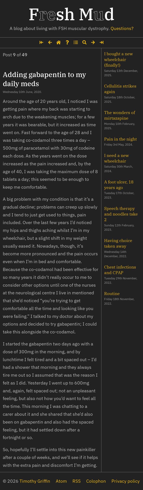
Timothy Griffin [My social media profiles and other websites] (35, 481)
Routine (112, 293)
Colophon (96, 481)
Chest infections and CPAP (120, 269)
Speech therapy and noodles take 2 (121, 214)
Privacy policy (125, 481)
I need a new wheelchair (116, 158)
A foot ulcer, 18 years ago (118, 184)
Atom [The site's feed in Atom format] (61, 481)
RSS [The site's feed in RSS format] (76, 481)
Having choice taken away (118, 243)
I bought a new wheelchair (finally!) (118, 59)
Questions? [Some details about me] (122, 28)
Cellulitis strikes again (120, 88)
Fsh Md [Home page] (71, 14)
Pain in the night (120, 139)
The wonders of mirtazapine (119, 115)
